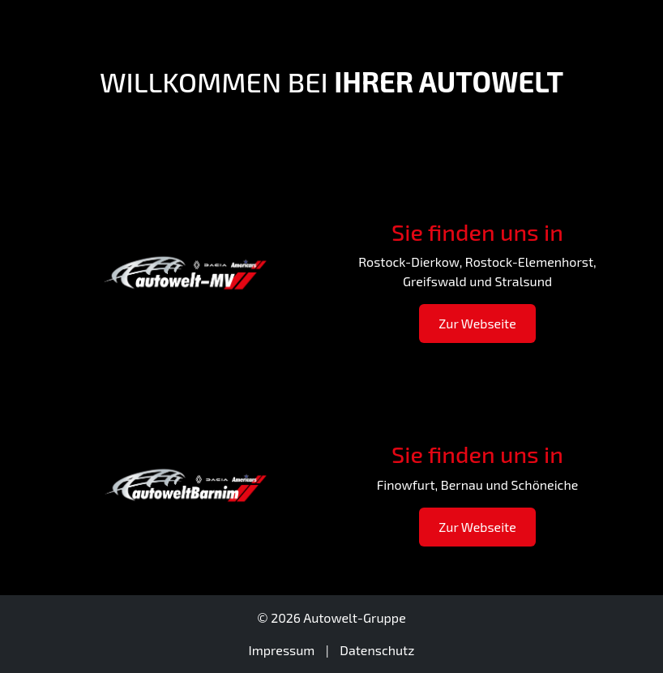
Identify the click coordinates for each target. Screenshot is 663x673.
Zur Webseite (477, 323)
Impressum (282, 650)
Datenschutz (377, 650)
